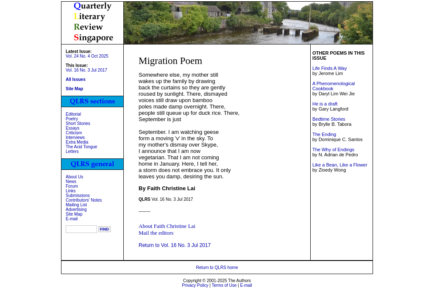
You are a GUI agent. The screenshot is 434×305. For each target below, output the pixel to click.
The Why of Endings (333, 149)
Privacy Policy (195, 285)
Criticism (74, 132)
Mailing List (76, 204)
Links (70, 191)
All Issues (76, 79)
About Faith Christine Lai (167, 226)
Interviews (75, 137)
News (71, 181)
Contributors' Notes (84, 200)
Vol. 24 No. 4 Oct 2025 (87, 56)
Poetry (72, 118)
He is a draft (324, 103)
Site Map (74, 214)
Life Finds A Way (329, 68)
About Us (74, 177)
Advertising (76, 209)
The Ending (324, 134)
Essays (72, 128)
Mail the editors (156, 233)
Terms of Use (223, 285)
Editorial (73, 114)
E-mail (72, 218)
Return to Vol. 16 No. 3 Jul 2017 (175, 245)
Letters (72, 151)
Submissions (78, 195)
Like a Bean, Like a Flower (339, 164)
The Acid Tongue (81, 146)
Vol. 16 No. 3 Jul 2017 (86, 70)
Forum (72, 186)
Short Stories (78, 123)
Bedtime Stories (328, 119)
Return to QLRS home (217, 267)
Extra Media (77, 142)
